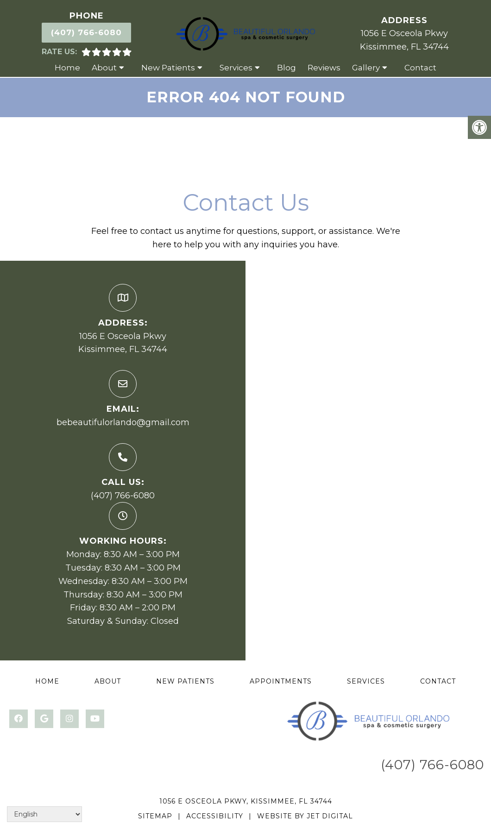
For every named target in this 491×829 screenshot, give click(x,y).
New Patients (168, 67)
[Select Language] (44, 814)
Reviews (324, 67)
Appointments (281, 681)
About (104, 67)
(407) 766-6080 (86, 32)
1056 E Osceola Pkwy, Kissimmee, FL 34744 (245, 801)
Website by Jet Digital (305, 816)
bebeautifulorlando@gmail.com (123, 422)
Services (236, 67)
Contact (420, 67)
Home (67, 67)
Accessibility (214, 816)
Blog (286, 67)
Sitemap (155, 816)
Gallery (366, 67)
